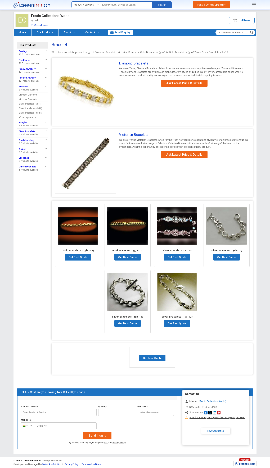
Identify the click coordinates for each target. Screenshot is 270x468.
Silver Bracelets (27, 131)
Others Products (27, 166)
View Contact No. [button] (215, 431)
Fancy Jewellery (27, 69)
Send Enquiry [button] (120, 32)
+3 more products (27, 117)
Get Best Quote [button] (78, 257)
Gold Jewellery (26, 140)
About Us (69, 32)
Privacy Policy (118, 442)
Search (162, 4)
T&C (106, 442)
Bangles (23, 122)
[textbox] (126, 4)
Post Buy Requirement (212, 5)
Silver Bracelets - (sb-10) (30, 108)
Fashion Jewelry (27, 77)
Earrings (23, 51)
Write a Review (39, 25)
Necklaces (24, 60)
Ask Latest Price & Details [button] (184, 83)
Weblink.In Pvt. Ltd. (51, 464)
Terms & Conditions (91, 464)
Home (22, 32)
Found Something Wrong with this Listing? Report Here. (217, 417)
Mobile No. (26, 420)
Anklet (22, 149)
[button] (241, 20)
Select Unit (142, 406)
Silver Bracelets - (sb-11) (30, 113)
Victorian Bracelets (28, 99)
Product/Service (29, 406)
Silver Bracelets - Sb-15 (30, 104)
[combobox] (27, 426)
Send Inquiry (97, 435)
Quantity (102, 406)
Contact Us (92, 32)
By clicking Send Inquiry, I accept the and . (97, 442)
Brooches (24, 158)
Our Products (45, 32)
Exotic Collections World (50, 16)
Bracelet (23, 86)
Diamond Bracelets (28, 95)
